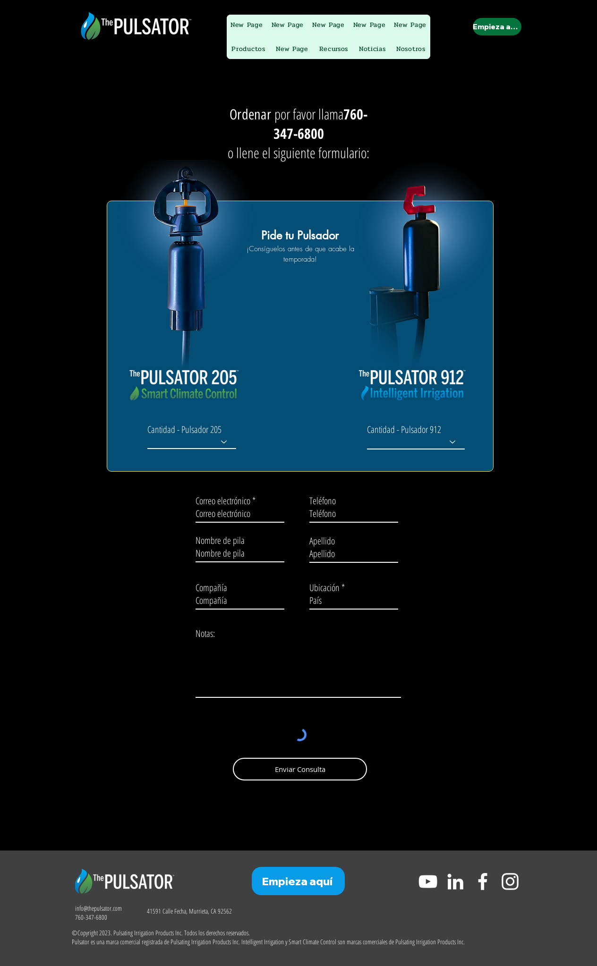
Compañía (211, 588)
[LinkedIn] (455, 881)
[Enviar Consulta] (300, 769)
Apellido (322, 541)
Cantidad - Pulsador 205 (184, 429)
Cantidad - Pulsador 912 (404, 429)
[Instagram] (510, 881)
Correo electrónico (223, 501)
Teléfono (322, 501)
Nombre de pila (220, 540)
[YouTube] (428, 881)
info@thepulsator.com (98, 908)
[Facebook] (482, 881)
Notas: (205, 633)
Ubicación (324, 588)
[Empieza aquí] (497, 26)
